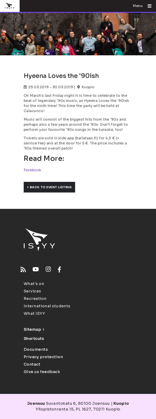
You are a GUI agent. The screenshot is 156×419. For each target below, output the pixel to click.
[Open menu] (148, 6)
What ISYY (34, 313)
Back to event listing (49, 187)
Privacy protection (43, 357)
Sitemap (34, 329)
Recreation (35, 298)
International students (47, 306)
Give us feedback (42, 371)
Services (32, 291)
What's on (34, 283)
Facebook (32, 170)
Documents (36, 349)
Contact (32, 364)
